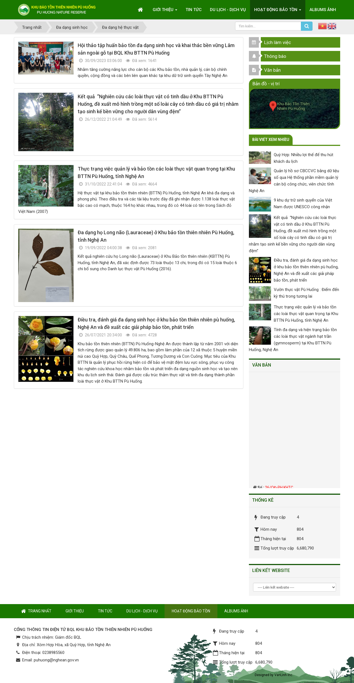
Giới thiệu (75, 611)
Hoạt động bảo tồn (191, 611)
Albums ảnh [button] (322, 9)
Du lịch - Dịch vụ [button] (228, 9)
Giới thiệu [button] (165, 11)
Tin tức (105, 611)
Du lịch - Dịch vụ (142, 611)
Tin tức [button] (194, 9)
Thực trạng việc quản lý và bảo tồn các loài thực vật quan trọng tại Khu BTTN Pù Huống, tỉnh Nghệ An (306, 314)
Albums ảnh (236, 611)
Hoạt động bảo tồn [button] (277, 11)
